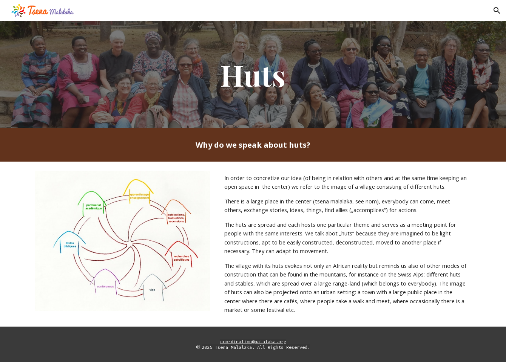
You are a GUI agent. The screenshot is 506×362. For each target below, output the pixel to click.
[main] (253, 74)
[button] (497, 11)
